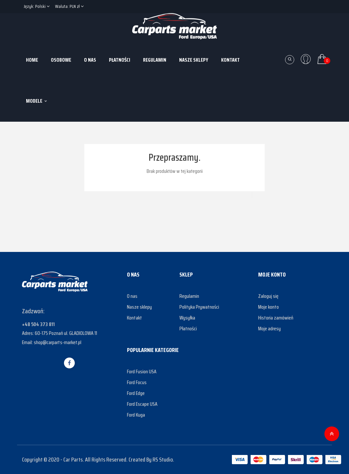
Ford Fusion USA (141, 371)
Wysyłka (187, 318)
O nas (132, 296)
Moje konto (268, 307)
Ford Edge (136, 393)
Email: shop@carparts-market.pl (51, 342)
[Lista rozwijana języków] (36, 6)
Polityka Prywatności (199, 307)
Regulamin (189, 296)
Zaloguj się (268, 296)
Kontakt (134, 318)
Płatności (188, 328)
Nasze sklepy (139, 307)
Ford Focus (137, 382)
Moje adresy (269, 328)
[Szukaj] (174, 192)
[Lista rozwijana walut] (69, 6)
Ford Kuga (136, 415)
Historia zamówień (275, 318)
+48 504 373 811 (38, 324)
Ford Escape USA (142, 404)
